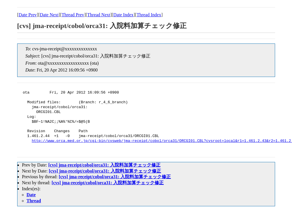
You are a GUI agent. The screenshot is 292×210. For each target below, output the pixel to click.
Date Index (123, 14)
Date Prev (28, 14)
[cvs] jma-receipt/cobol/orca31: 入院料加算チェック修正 (104, 165)
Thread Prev (73, 14)
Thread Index (149, 14)
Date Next (49, 14)
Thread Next (98, 14)
